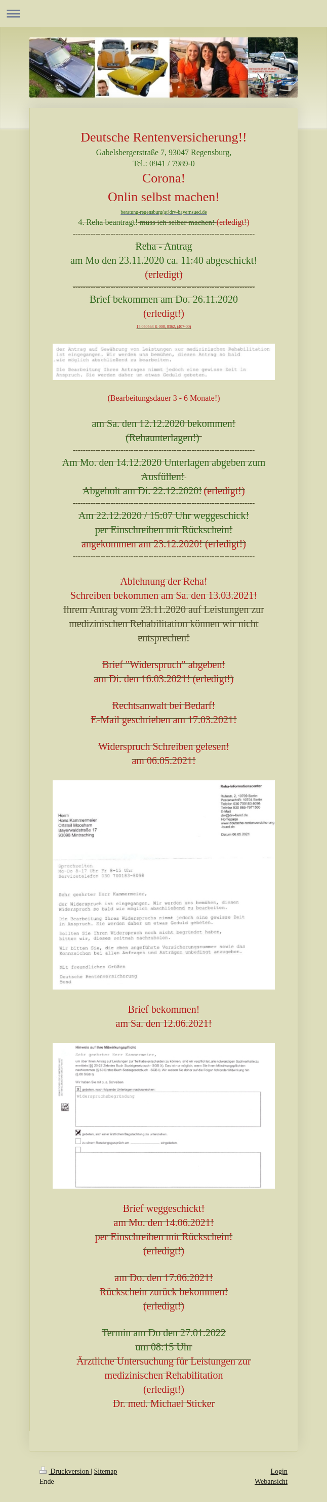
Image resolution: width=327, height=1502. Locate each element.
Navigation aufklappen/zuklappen (163, 13)
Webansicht (271, 1481)
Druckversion (65, 1471)
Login (279, 1471)
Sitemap (105, 1471)
